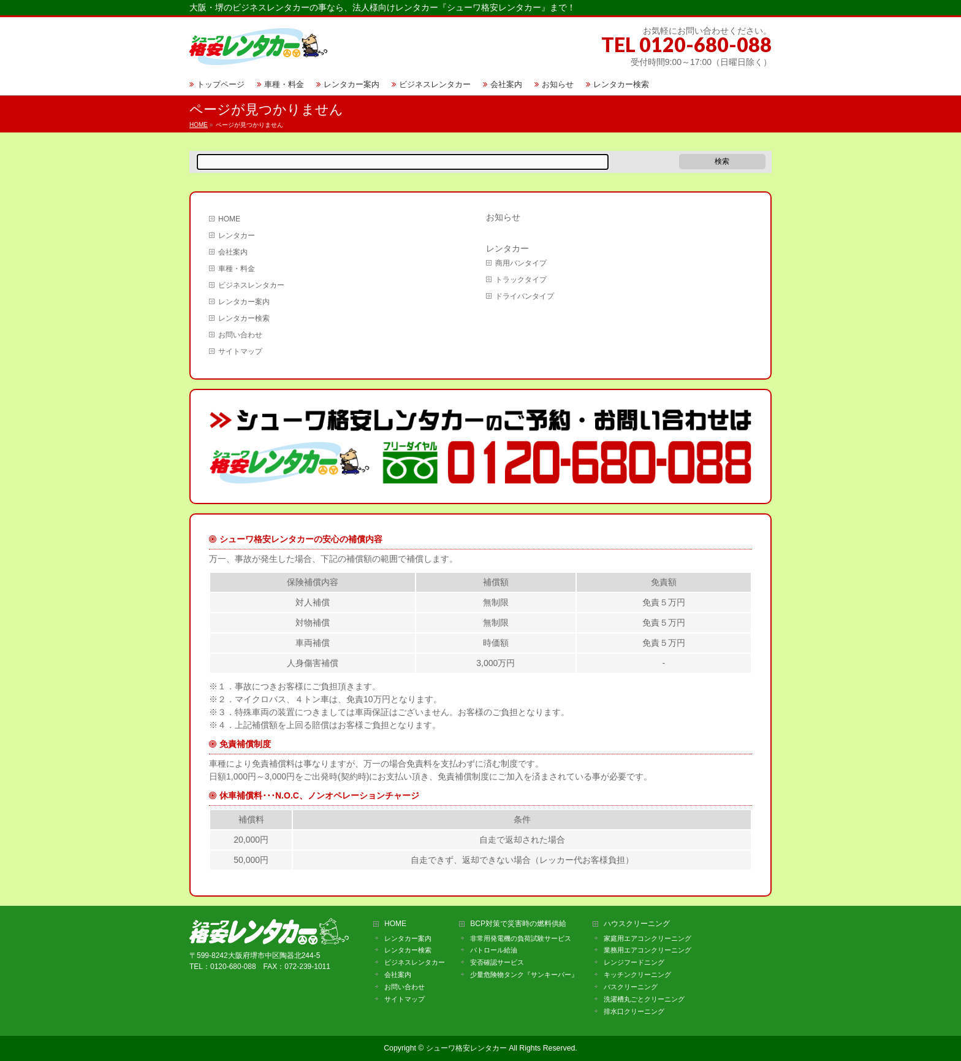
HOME (229, 219)
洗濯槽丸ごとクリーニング (644, 999)
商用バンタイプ (521, 263)
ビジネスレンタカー (251, 285)
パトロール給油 (493, 950)
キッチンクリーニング (637, 974)
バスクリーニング (631, 986)
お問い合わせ (240, 335)
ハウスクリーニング (637, 924)
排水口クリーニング (634, 1011)
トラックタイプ (521, 279)
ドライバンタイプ (524, 296)
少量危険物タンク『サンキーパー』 (524, 974)
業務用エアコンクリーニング (647, 950)
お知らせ (503, 217)
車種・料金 (236, 268)
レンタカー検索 (244, 318)
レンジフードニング (634, 962)
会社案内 (233, 252)
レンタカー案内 (244, 301)
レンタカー (236, 235)
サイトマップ (240, 351)
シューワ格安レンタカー (466, 1048)
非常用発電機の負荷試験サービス (520, 938)
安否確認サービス (497, 962)
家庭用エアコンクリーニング (647, 938)
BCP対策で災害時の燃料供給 (518, 924)
